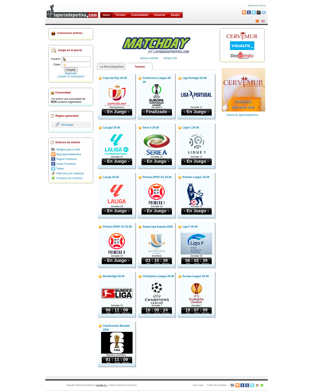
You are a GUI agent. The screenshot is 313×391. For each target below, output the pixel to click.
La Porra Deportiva (111, 66)
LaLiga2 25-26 (111, 127)
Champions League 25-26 (158, 276)
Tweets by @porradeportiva (242, 114)
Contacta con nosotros (69, 178)
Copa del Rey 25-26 (115, 78)
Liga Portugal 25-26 (195, 78)
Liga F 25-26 (190, 226)
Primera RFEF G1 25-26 (157, 177)
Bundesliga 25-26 (114, 276)
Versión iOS (170, 58)
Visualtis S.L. (102, 385)
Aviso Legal (198, 385)
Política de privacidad (216, 385)
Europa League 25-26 (196, 276)
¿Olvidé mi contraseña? (71, 76)
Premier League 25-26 (196, 177)
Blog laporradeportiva (68, 154)
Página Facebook (66, 159)
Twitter (60, 168)
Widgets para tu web (68, 149)
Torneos (120, 15)
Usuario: (56, 58)
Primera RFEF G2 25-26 (117, 226)
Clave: (57, 64)
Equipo (175, 15)
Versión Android (149, 58)
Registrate (253, 5)
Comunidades (139, 15)
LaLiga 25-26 (111, 177)
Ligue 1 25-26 (191, 127)
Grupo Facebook (66, 163)
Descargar (67, 124)
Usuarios (159, 15)
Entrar (263, 5)
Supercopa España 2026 (158, 226)
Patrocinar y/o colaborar (70, 173)
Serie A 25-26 (151, 127)
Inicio (106, 15)
